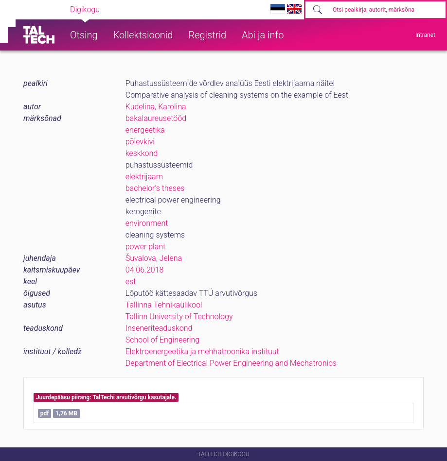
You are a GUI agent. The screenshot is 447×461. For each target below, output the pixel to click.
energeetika (145, 130)
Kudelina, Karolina (155, 106)
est (130, 281)
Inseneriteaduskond (159, 328)
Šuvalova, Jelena (153, 258)
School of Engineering (162, 339)
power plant (145, 246)
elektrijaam (144, 176)
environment (146, 223)
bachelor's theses (155, 188)
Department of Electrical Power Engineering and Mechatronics (231, 363)
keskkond (141, 153)
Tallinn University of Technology (179, 316)
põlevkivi (140, 141)
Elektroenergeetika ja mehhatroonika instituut (202, 351)
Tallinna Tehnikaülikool (163, 304)
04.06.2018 (144, 269)
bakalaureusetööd (155, 118)
